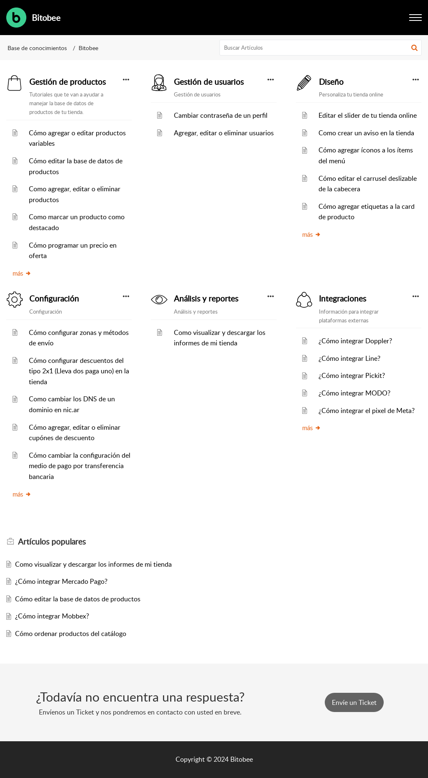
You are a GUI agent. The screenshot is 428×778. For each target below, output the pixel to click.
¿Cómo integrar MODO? (354, 393)
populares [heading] (52, 541)
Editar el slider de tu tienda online (367, 115)
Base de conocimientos (37, 48)
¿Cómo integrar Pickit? (351, 375)
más (22, 273)
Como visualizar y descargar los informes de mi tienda (93, 564)
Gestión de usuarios (209, 81)
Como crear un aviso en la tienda (366, 132)
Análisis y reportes (206, 298)
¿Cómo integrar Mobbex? (52, 616)
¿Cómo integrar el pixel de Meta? (366, 410)
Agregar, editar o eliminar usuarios (224, 132)
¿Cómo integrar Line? (349, 358)
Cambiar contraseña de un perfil (221, 115)
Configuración (54, 298)
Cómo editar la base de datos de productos (77, 598)
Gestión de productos (67, 81)
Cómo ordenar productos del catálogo (70, 633)
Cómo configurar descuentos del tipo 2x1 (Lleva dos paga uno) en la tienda (79, 371)
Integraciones (342, 298)
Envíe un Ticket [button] (354, 702)
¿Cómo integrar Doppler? (355, 340)
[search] (320, 48)
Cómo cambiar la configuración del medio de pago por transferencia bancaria (79, 466)
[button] (414, 48)
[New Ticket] (354, 702)
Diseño (331, 81)
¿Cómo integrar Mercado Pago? (61, 581)
